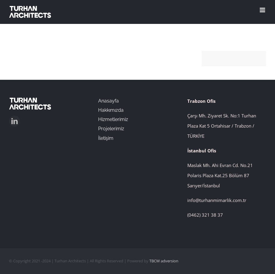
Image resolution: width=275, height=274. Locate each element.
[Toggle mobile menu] (263, 10)
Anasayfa (108, 101)
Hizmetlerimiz (113, 119)
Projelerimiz (111, 128)
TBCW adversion (163, 261)
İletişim (105, 138)
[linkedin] (14, 121)
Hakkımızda (111, 110)
